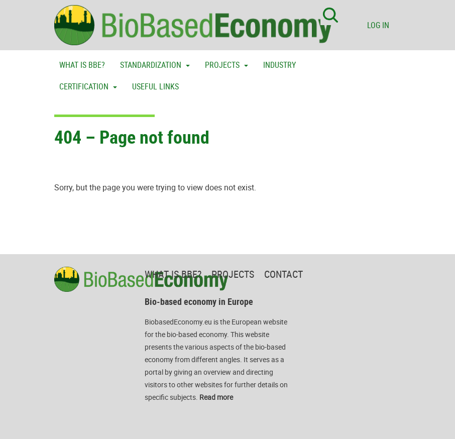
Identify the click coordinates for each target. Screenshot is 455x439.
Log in (378, 25)
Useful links (155, 86)
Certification (84, 86)
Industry (279, 64)
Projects (223, 64)
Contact (283, 274)
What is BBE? (82, 64)
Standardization (151, 64)
